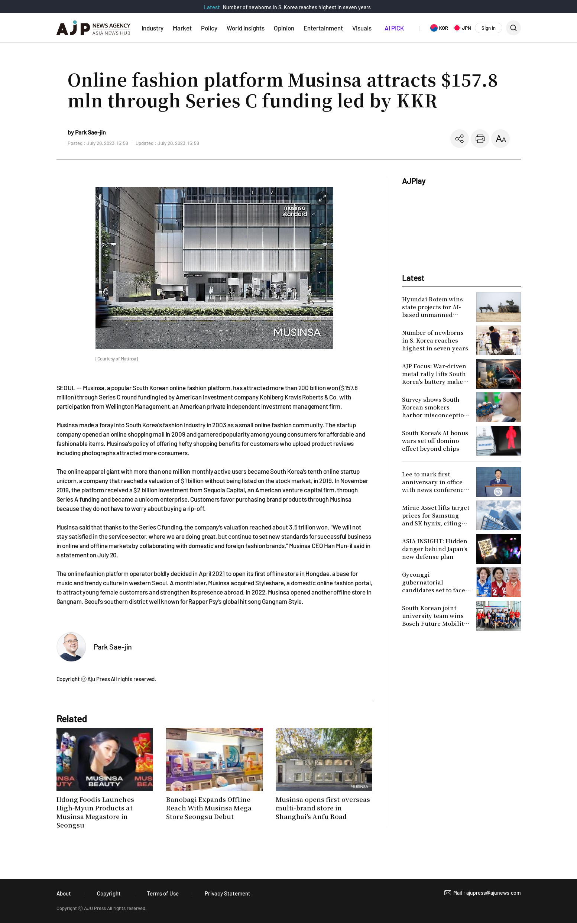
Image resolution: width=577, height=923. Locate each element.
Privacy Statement (227, 893)
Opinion (284, 28)
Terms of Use (163, 893)
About (63, 893)
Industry (152, 28)
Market (182, 28)
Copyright (109, 893)
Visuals (362, 28)
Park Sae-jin (113, 646)
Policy (209, 28)
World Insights (246, 28)
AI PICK (394, 28)
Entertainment (323, 28)
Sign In (489, 28)
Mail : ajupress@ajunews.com (487, 893)
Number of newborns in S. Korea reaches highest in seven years (297, 7)
